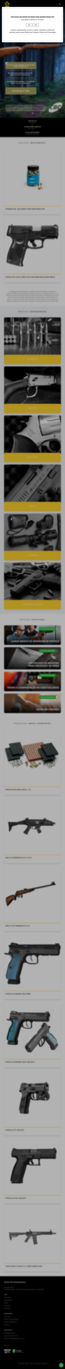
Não (35, 25)
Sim (29, 25)
